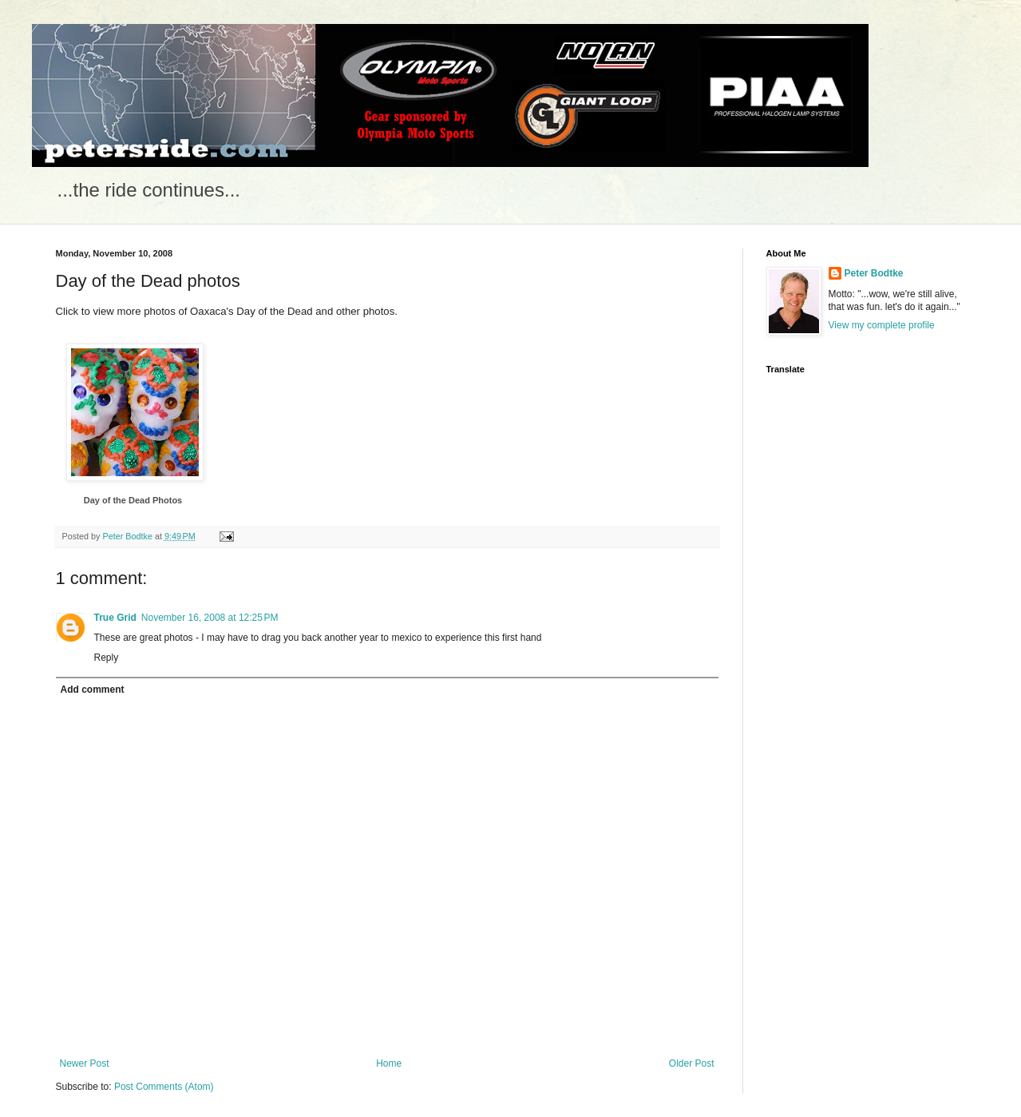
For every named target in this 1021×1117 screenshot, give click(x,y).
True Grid (115, 617)
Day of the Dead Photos (133, 500)
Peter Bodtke (874, 273)
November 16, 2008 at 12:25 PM (210, 617)
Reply (106, 657)
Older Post (691, 1063)
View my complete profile (882, 325)
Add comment (93, 689)
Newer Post (84, 1063)
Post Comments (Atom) (164, 1086)
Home (389, 1063)
